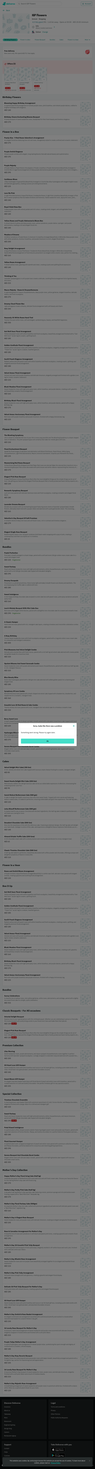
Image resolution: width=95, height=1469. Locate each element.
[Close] (73, 726)
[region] (47, 1462)
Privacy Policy (55, 1463)
